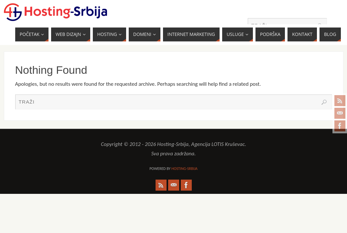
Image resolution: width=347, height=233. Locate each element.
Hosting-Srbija (184, 168)
